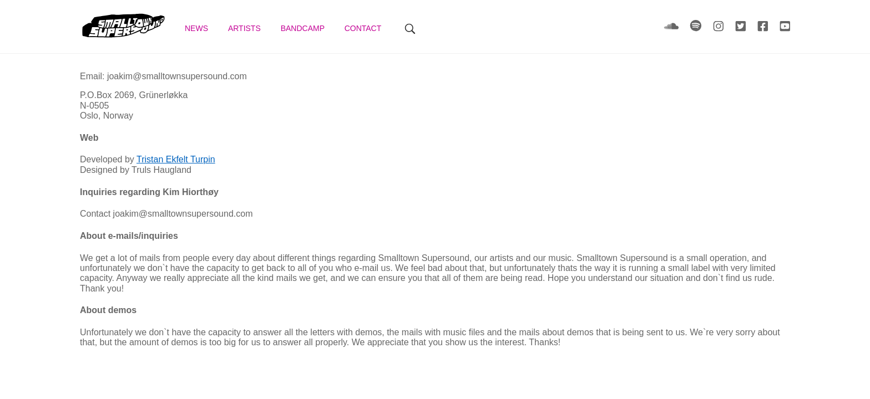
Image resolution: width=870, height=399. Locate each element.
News (197, 28)
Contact (364, 28)
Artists (245, 28)
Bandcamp (304, 28)
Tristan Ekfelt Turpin (175, 159)
